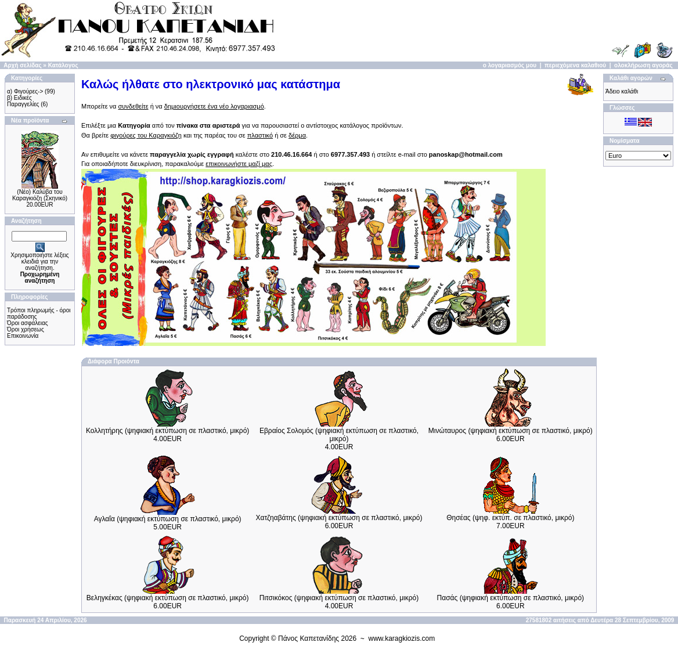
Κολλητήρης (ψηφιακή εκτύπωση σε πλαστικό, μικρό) (167, 431)
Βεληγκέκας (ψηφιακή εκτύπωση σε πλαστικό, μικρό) (167, 598)
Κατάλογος (63, 65)
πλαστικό (260, 135)
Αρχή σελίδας (22, 65)
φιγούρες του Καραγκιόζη (146, 135)
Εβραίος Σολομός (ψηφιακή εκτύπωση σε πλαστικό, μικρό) (339, 435)
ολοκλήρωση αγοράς (643, 65)
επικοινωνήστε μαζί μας (238, 163)
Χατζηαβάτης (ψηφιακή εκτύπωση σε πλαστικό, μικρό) (339, 518)
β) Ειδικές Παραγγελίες (23, 101)
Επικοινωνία (22, 336)
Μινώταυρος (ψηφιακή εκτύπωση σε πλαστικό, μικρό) (510, 431)
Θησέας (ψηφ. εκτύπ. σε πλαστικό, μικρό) (510, 518)
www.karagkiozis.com (402, 638)
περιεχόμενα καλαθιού (575, 65)
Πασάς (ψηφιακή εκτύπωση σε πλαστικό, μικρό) (510, 598)
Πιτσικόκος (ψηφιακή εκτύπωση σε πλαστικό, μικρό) (339, 598)
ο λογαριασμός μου (509, 65)
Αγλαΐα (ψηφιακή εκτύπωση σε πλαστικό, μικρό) (167, 519)
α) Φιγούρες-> (25, 91)
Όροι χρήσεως (25, 329)
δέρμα (297, 135)
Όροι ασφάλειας (27, 323)
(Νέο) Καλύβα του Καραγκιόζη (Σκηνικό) (39, 195)
